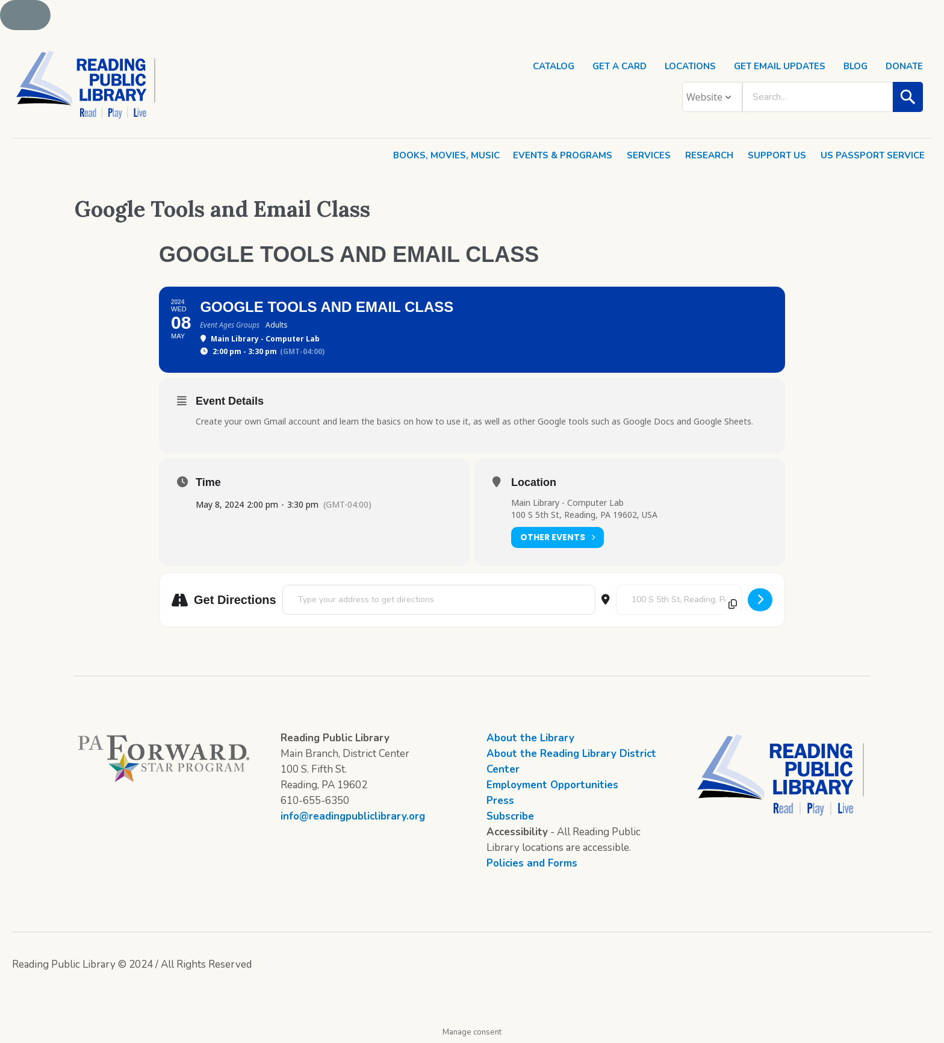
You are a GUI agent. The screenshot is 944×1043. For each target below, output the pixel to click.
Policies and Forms (531, 863)
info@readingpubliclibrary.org (353, 816)
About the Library (530, 738)
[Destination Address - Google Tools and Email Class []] (679, 600)
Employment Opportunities (552, 785)
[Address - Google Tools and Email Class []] (438, 600)
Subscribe (510, 816)
